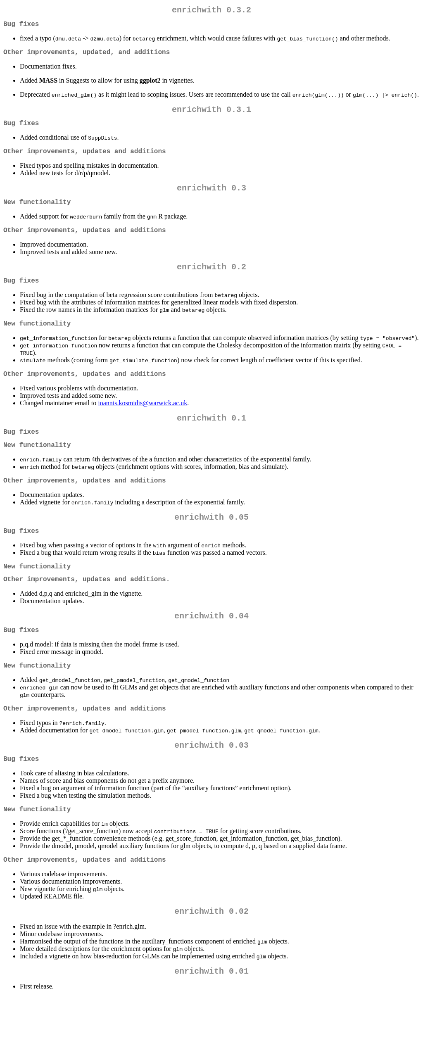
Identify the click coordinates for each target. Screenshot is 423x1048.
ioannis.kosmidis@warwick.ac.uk (142, 424)
